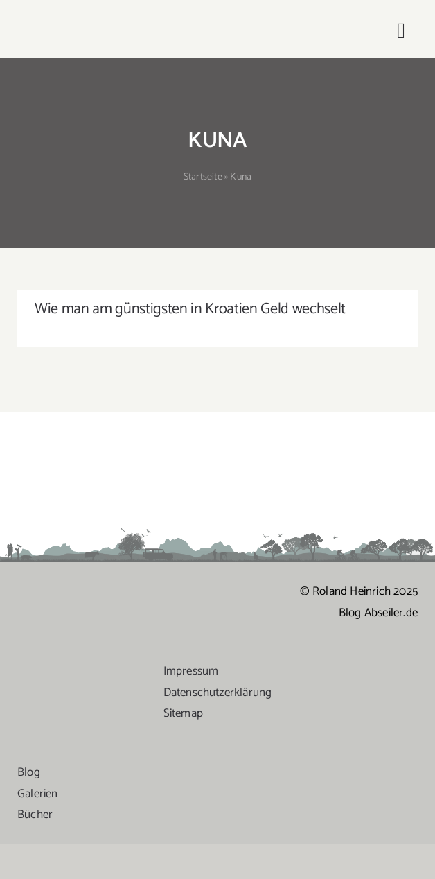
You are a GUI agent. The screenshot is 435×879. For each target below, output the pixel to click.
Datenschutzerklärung (217, 692)
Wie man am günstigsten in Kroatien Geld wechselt (190, 309)
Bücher (35, 814)
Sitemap (183, 713)
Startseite (203, 177)
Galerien (37, 793)
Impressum (191, 671)
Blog (28, 772)
